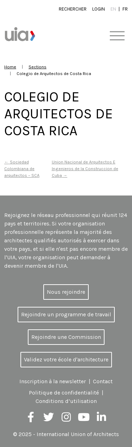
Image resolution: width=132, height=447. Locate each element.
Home (10, 66)
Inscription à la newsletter (52, 381)
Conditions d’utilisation (66, 401)
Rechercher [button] (73, 9)
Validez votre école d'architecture (66, 359)
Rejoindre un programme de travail (66, 314)
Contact (103, 381)
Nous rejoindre (66, 291)
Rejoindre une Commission (66, 337)
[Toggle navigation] (117, 36)
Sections (37, 66)
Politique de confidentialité (64, 392)
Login (98, 9)
